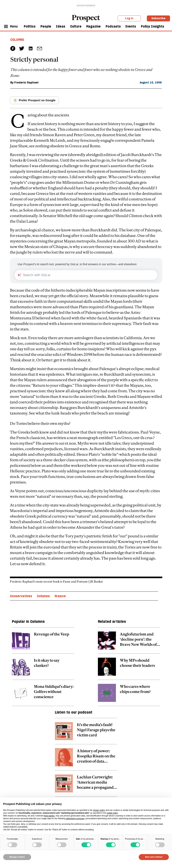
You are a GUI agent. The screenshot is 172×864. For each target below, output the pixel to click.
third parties (49, 816)
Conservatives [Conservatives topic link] (21, 596)
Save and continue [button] (153, 857)
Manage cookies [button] (17, 857)
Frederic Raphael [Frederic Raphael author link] (26, 82)
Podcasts (113, 26)
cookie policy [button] (112, 813)
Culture (75, 26)
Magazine (93, 26)
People (45, 26)
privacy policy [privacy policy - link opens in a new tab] (99, 810)
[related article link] (43, 642)
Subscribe (158, 18)
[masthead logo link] (86, 18)
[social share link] (39, 48)
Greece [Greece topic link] (60, 596)
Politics (29, 26)
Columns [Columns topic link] (43, 596)
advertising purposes (75, 818)
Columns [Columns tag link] (17, 40)
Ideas (60, 26)
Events (130, 26)
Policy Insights (152, 26)
